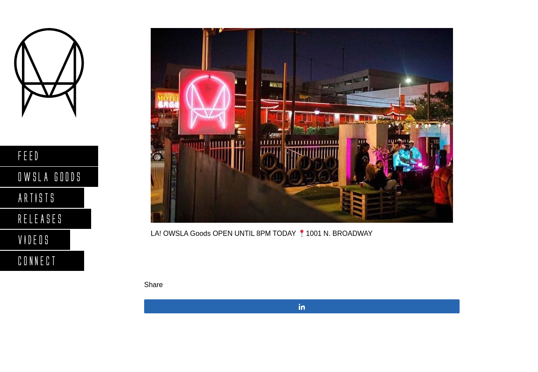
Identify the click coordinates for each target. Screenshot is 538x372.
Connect (37, 261)
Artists (37, 198)
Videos (34, 240)
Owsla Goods (50, 176)
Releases (40, 219)
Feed (29, 155)
